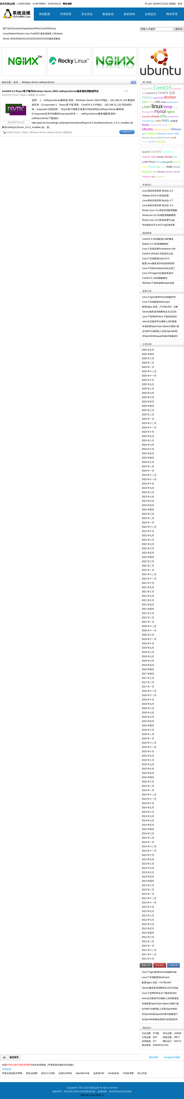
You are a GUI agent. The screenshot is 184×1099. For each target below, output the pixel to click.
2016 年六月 (148, 717)
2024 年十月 (148, 432)
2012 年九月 (148, 911)
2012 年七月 (148, 920)
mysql (160, 111)
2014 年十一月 (149, 799)
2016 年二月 (148, 734)
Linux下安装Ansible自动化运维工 (158, 268)
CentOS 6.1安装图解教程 (154, 278)
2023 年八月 (148, 492)
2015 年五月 (148, 773)
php (163, 116)
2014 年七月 (148, 816)
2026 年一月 (148, 367)
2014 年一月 (148, 842)
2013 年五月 (148, 876)
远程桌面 (160, 141)
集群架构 (129, 14)
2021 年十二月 (149, 574)
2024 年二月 (148, 466)
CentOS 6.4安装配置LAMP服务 (157, 239)
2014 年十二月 (149, 794)
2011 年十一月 (149, 954)
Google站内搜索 (172, 1057)
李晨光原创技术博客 (12, 1073)
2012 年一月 (148, 945)
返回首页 (14, 1057)
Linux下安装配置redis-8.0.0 (155, 258)
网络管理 (171, 14)
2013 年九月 (148, 859)
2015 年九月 (148, 755)
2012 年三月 (148, 937)
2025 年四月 (148, 406)
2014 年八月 (148, 812)
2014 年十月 (148, 803)
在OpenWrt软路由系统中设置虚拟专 (160, 1019)
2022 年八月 (148, 540)
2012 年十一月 (149, 902)
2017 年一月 (148, 686)
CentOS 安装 (166, 92)
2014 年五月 (148, 825)
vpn (144, 133)
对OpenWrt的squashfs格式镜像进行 (160, 336)
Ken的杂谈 (113, 1073)
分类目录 (173, 965)
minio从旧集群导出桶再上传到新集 (159, 321)
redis (158, 120)
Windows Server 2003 (168, 133)
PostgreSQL (148, 121)
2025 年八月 (148, 388)
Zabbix (145, 141)
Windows (151, 133)
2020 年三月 (148, 635)
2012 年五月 (148, 928)
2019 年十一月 (149, 639)
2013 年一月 (148, 894)
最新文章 (146, 965)
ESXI (144, 102)
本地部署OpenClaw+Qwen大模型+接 (160, 326)
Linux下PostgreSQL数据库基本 (157, 273)
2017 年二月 (148, 682)
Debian (147, 97)
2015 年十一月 (149, 747)
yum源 (173, 138)
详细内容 (40, 77)
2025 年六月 (148, 397)
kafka (163, 102)
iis (154, 102)
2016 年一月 (148, 738)
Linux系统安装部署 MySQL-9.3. (158, 205)
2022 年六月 (148, 548)
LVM (175, 107)
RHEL (166, 120)
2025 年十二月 (149, 371)
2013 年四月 (148, 881)
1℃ (126, 91)
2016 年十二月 (149, 691)
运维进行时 (98, 1073)
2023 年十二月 (149, 475)
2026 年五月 (148, 349)
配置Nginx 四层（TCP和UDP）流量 (160, 306)
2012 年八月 (148, 915)
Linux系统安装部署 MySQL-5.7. (158, 200)
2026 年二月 (148, 362)
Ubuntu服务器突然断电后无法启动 (159, 311)
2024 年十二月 (149, 423)
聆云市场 (142, 1073)
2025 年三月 (148, 410)
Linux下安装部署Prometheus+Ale (159, 248)
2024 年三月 (148, 462)
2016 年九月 (148, 704)
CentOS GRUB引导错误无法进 (157, 253)
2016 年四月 (148, 725)
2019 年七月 (148, 656)
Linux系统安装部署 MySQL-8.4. (158, 190)
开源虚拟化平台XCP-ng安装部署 (158, 225)
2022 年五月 (148, 552)
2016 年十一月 (149, 695)
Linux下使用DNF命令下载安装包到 (159, 316)
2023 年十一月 (149, 479)
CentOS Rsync (13, 132)
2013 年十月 (148, 855)
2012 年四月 (148, 933)
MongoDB (147, 111)
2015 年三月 (148, 781)
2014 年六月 (148, 820)
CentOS (162, 88)
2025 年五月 (148, 401)
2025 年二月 (148, 414)
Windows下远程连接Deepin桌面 (158, 283)
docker (170, 97)
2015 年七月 (148, 764)
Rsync (23, 95)
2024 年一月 (148, 470)
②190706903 (39, 3)
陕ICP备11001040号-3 (92, 1095)
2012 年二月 (148, 941)
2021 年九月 (148, 587)
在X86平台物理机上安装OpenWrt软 (160, 331)
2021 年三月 (148, 613)
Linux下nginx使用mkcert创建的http (159, 972)
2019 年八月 (148, 652)
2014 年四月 (148, 829)
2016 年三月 (148, 730)
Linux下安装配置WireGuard (156, 302)
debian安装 (158, 98)
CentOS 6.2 (151, 93)
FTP (150, 102)
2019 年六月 (148, 660)
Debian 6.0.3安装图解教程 (155, 244)
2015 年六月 (148, 768)
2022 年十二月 (149, 527)
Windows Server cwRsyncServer (45, 132)
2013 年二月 (148, 889)
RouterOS (155, 125)
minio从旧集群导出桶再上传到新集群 (160, 998)
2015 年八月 (148, 760)
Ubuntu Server (162, 129)
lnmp (168, 106)
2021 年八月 (148, 591)
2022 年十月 (148, 531)
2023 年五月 (148, 505)
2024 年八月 (148, 440)
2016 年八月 (148, 708)
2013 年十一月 (149, 850)
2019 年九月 (148, 647)
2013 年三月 (148, 885)
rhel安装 (174, 121)
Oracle (155, 116)
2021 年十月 (148, 583)
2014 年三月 (148, 833)
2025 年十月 (148, 380)
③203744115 (54, 3)
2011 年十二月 (149, 950)
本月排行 (159, 965)
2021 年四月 (148, 609)
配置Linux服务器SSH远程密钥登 (158, 263)
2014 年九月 (148, 807)
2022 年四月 (148, 557)
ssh (170, 124)
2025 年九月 (148, 384)
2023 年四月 (148, 509)
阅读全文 (127, 131)
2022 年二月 (148, 565)
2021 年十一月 (149, 578)
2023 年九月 (148, 488)
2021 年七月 (148, 596)
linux (157, 106)
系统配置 (44, 14)
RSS (133, 82)
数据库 (152, 141)
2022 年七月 (148, 544)
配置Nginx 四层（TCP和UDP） (157, 982)
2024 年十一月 (149, 427)
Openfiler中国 (82, 1073)
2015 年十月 (148, 751)
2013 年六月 (148, 872)
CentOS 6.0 (167, 152)
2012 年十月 (148, 907)
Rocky (145, 124)
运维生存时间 (65, 1073)
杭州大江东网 (48, 1073)
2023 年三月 (148, 514)
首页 (16, 82)
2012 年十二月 (149, 898)
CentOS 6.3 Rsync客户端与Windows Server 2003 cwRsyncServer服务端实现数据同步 (50, 91)
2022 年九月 (148, 535)
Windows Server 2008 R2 (153, 138)
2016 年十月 (148, 699)
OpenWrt (146, 116)
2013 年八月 (148, 863)
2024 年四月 (148, 457)
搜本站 (178, 29)
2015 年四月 (148, 777)
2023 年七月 (148, 496)
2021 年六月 (148, 600)
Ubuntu (147, 129)
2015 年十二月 (149, 742)
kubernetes (172, 102)
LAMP (146, 107)
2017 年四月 (148, 673)
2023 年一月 (148, 522)
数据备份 (108, 14)
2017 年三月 (148, 678)
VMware (175, 129)
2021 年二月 (148, 617)
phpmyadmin (173, 116)
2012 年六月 (148, 924)
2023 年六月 (148, 501)
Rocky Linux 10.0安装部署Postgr (158, 220)
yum (167, 137)
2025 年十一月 (149, 375)
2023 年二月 (148, 518)
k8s (157, 102)
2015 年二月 (148, 786)
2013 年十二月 (149, 846)
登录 (180, 3)
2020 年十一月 (149, 630)
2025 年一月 (148, 419)
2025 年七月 (148, 393)
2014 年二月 (148, 838)
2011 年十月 (148, 958)
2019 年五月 (148, 665)
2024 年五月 (148, 453)
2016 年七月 (148, 712)
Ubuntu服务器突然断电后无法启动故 (160, 988)
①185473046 (23, 3)
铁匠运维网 (31, 1073)
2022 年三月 (148, 561)
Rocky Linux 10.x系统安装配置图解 (159, 210)
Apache (147, 88)
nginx (170, 112)
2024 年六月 (148, 449)
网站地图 (153, 1057)
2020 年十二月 (149, 626)
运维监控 (150, 14)
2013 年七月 (148, 868)
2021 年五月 (148, 604)
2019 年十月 (148, 643)
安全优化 (87, 14)
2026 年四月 (148, 354)
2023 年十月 (148, 483)
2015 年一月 (148, 790)
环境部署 (65, 14)
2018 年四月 (148, 669)
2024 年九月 (148, 436)
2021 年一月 (148, 622)
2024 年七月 (148, 445)
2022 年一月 (148, 570)
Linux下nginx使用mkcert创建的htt (159, 297)
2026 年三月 (148, 358)
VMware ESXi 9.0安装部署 (155, 195)
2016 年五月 (148, 721)
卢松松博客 (128, 1073)
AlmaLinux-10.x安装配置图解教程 (159, 215)
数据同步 (67, 132)
